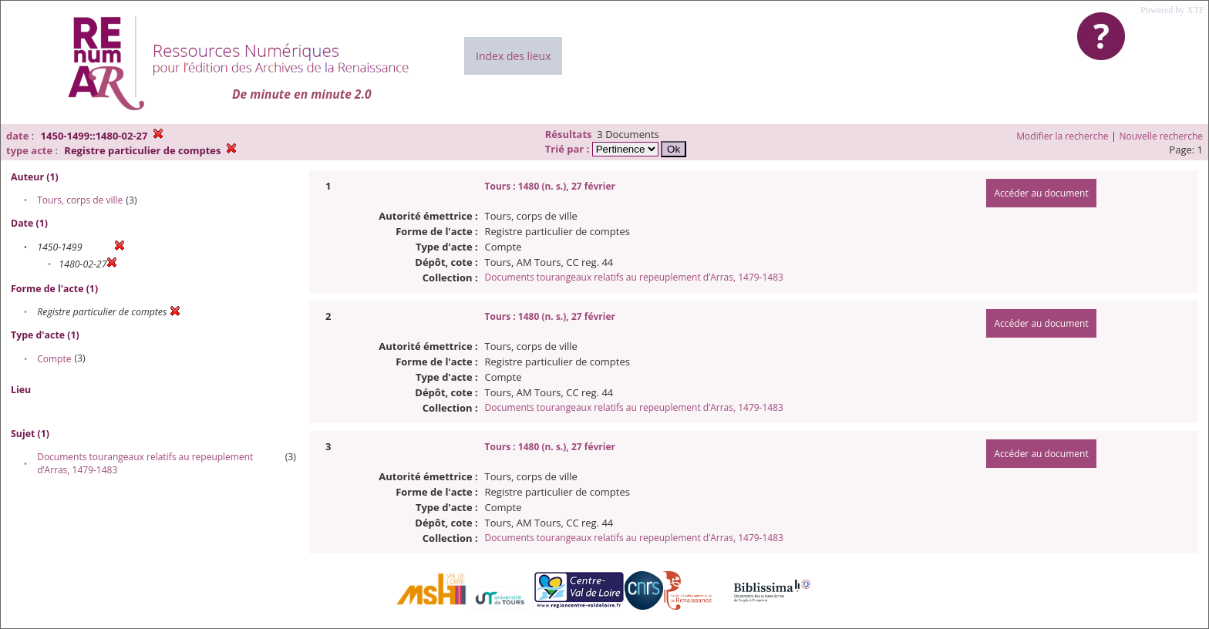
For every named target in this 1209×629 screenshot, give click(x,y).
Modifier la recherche (1062, 136)
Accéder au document (1041, 193)
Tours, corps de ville (80, 200)
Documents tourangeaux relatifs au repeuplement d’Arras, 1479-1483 (634, 277)
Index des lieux (513, 56)
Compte (54, 358)
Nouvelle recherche (1162, 136)
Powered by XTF (1172, 10)
